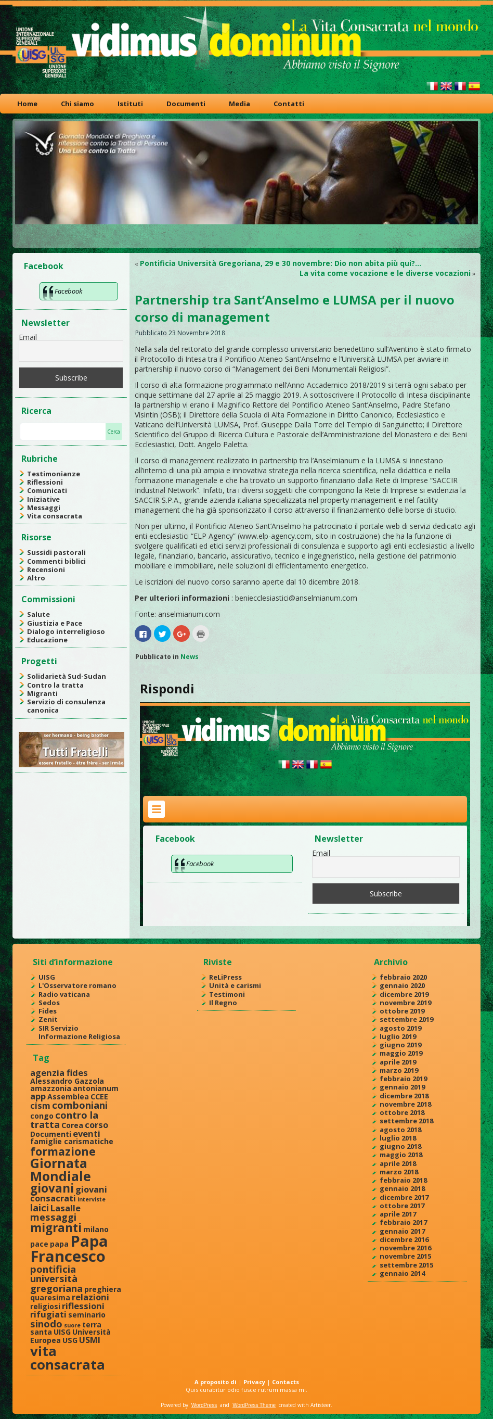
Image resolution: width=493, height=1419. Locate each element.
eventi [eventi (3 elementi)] (86, 1133)
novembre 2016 (405, 1247)
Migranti (42, 693)
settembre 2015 (406, 1265)
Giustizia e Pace (54, 623)
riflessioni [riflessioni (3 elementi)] (83, 1306)
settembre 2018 (406, 1120)
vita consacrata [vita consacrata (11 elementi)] (67, 1357)
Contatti (289, 103)
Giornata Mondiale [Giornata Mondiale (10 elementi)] (60, 1169)
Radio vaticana (64, 994)
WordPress (204, 1405)
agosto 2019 (400, 1028)
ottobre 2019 (402, 1011)
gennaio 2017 (402, 1231)
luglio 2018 (398, 1138)
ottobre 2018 (402, 1112)
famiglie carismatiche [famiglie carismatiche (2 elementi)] (71, 1141)
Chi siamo (77, 103)
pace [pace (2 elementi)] (39, 1244)
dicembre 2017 (404, 1197)
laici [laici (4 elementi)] (39, 1207)
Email (28, 337)
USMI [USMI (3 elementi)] (89, 1340)
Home (27, 103)
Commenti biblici (56, 561)
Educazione (47, 639)
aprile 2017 (398, 1214)
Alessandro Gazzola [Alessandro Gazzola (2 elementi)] (67, 1081)
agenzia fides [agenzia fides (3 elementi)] (59, 1073)
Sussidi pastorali (56, 552)
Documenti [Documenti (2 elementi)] (50, 1134)
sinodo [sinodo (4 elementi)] (46, 1323)
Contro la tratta (55, 685)
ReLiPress (225, 977)
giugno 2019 (400, 1044)
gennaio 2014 (402, 1273)
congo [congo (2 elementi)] (42, 1116)
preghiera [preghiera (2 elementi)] (102, 1289)
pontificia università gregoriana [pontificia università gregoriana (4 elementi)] (56, 1278)
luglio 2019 (398, 1036)
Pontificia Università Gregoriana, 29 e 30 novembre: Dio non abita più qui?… (280, 263)
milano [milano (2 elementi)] (96, 1229)
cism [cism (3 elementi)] (40, 1105)
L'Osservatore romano (77, 985)
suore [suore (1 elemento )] (72, 1325)
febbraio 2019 (403, 1078)
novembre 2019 (405, 1002)
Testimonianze (53, 473)
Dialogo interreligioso (66, 631)
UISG (46, 977)
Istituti (130, 103)
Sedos (49, 1002)
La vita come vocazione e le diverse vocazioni (385, 273)
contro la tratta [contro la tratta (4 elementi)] (64, 1119)
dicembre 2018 (404, 1095)
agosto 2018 (400, 1129)
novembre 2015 (405, 1256)
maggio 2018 (401, 1154)
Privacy (254, 1382)
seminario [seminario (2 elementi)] (87, 1315)
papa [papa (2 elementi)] (59, 1244)
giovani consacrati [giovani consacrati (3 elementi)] (68, 1193)
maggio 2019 (401, 1053)
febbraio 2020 (403, 977)
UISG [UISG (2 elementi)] (62, 1332)
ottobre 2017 (402, 1205)
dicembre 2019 (404, 994)
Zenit (48, 1019)
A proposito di (215, 1382)
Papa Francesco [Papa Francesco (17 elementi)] (69, 1248)
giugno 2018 (400, 1146)
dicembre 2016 (404, 1239)
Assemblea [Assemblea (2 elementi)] (68, 1096)
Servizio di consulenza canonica (66, 706)
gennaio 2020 (402, 985)
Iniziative (43, 499)
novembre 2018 (405, 1104)
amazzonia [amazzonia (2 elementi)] (50, 1088)
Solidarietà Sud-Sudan (66, 676)
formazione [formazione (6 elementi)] (63, 1151)
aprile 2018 (398, 1163)
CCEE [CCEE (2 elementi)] (99, 1096)
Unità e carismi (235, 985)
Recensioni (46, 569)
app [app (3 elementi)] (38, 1096)
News (189, 656)
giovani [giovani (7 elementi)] (52, 1188)
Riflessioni (45, 482)
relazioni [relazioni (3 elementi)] (90, 1297)
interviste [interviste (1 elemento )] (91, 1199)
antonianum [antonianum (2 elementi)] (96, 1088)
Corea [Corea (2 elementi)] (72, 1125)
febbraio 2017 (403, 1222)
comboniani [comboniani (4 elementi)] (80, 1104)
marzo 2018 (399, 1171)
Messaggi (43, 507)
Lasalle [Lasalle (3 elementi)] (65, 1208)
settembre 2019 (406, 1019)
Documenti (185, 103)
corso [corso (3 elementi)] (96, 1125)
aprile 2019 (398, 1062)
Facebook (43, 266)
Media (239, 103)
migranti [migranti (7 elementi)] (56, 1228)
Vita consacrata (54, 516)
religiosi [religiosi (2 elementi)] (45, 1306)
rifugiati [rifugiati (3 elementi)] (48, 1314)
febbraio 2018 (403, 1180)
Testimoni (227, 994)
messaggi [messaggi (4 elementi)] (53, 1216)
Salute (38, 614)
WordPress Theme (254, 1405)
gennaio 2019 (402, 1087)
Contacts (285, 1382)
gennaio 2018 (402, 1188)
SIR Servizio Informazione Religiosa (79, 1032)
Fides (47, 1011)
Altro (36, 577)
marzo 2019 (399, 1070)
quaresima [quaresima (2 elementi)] (50, 1297)
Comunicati (47, 490)
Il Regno (223, 1002)
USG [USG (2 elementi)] (69, 1340)
